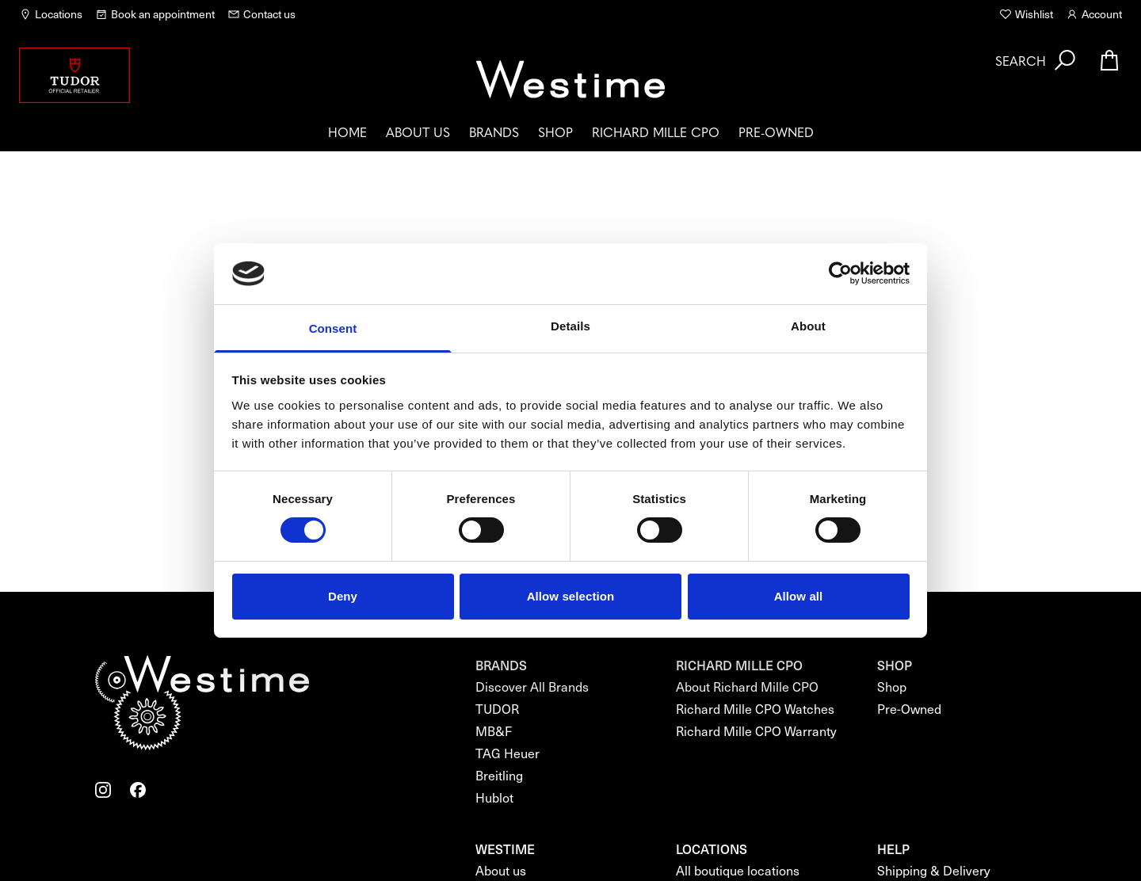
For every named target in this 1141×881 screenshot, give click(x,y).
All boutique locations (737, 870)
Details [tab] (570, 326)
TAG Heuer (507, 753)
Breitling (499, 775)
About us (418, 131)
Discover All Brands (532, 686)
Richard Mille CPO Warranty (756, 731)
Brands (494, 131)
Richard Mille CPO (655, 131)
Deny (342, 596)
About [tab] (808, 326)
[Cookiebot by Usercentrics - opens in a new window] (840, 273)
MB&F (493, 731)
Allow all (798, 596)
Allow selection (571, 596)
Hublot (494, 797)
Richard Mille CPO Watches (755, 708)
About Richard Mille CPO (747, 686)
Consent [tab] (333, 328)
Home (347, 131)
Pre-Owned (776, 131)
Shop (555, 131)
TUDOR (497, 708)
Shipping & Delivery (933, 870)
